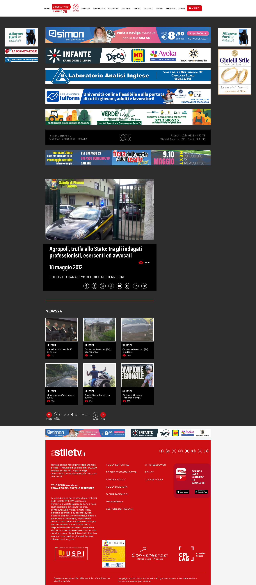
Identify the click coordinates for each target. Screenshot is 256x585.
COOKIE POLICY (154, 479)
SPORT (182, 9)
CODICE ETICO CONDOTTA (121, 472)
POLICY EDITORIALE (117, 464)
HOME (47, 9)
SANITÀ (137, 9)
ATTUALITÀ (113, 9)
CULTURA (148, 9)
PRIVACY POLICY (116, 479)
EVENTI (159, 9)
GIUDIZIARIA (99, 9)
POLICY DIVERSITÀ (116, 486)
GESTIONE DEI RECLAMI (119, 508)
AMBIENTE (170, 9)
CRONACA (85, 9)
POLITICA (126, 9)
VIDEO (194, 8)
